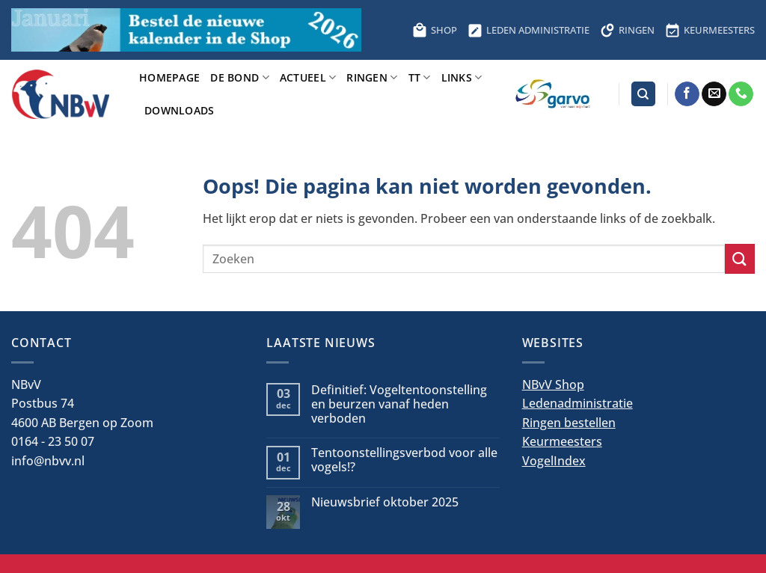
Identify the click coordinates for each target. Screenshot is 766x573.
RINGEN (627, 29)
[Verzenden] (740, 258)
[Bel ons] (741, 94)
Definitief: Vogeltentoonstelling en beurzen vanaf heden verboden (399, 404)
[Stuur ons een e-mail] (714, 94)
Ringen (371, 77)
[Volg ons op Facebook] (687, 94)
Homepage (169, 77)
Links (461, 77)
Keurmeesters (562, 441)
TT (419, 77)
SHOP (434, 29)
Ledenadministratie (577, 403)
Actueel (308, 77)
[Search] (643, 94)
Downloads (179, 110)
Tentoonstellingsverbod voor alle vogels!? (404, 460)
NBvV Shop (553, 384)
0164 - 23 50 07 (52, 441)
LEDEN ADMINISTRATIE (528, 29)
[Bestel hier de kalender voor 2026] (186, 30)
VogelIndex (554, 461)
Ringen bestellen (569, 422)
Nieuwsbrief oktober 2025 (385, 502)
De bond (239, 77)
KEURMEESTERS (710, 29)
